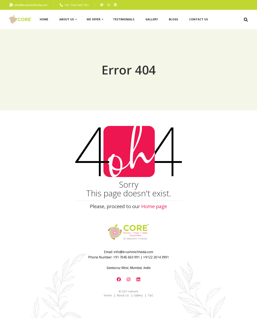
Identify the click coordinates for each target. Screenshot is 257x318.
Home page (154, 206)
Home (108, 295)
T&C (151, 295)
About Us (123, 295)
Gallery (138, 295)
